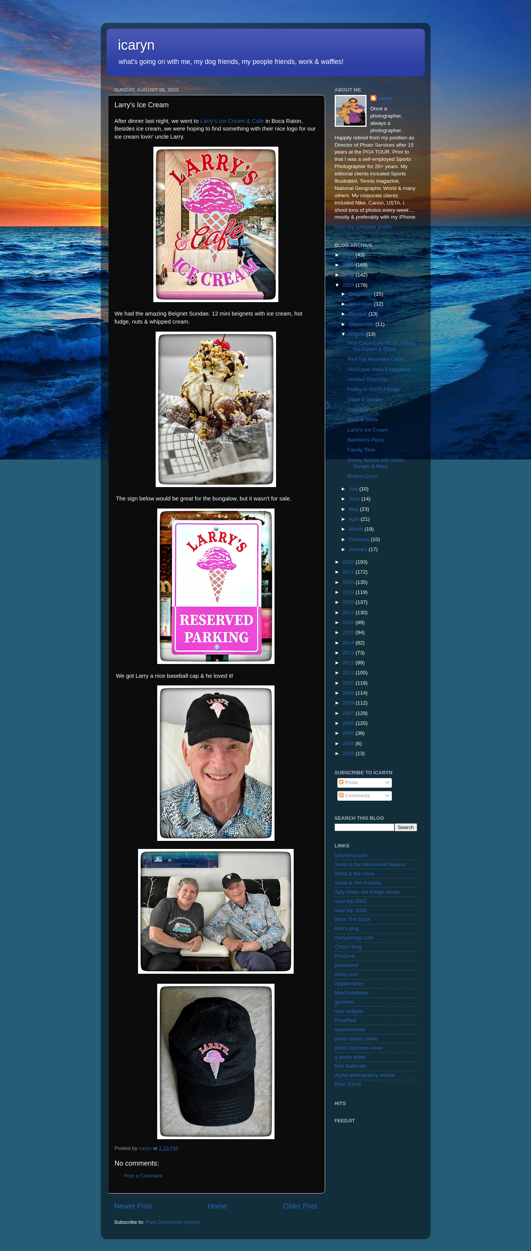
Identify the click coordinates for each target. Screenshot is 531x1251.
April (355, 519)
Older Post (300, 1206)
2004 (348, 743)
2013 (348, 653)
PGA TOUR (348, 1084)
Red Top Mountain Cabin (375, 359)
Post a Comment (143, 1176)
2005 (348, 733)
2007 (348, 713)
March (357, 529)
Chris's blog (348, 947)
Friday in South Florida (373, 389)
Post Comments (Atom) (172, 1222)
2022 (348, 562)
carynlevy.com (351, 855)
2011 (348, 672)
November (361, 304)
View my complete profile (363, 227)
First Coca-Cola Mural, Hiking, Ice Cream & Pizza (381, 346)
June (355, 499)
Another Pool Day (367, 379)
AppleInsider (349, 983)
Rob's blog (347, 928)
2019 (348, 592)
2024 (348, 275)
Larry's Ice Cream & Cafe (232, 121)
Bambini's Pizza (365, 440)
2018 (348, 602)
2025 (348, 265)
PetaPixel (346, 1020)
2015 (348, 632)
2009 (348, 693)
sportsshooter (350, 1029)
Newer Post (133, 1206)
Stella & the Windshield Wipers (370, 864)
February (360, 539)
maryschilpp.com (354, 937)
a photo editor (351, 1057)
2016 (348, 622)
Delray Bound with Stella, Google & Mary (376, 463)
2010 (348, 683)
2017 (348, 612)
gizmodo (344, 1002)
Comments (354, 795)
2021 (348, 572)
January (359, 549)
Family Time (361, 450)
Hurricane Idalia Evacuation (379, 369)
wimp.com (346, 974)
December (361, 294)
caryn (385, 98)
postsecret (346, 965)
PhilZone (345, 956)
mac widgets (349, 1011)
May (354, 509)
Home (217, 1206)
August (358, 334)
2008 (348, 703)
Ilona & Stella (362, 419)
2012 (348, 663)
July (354, 489)
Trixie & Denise (364, 399)
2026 (348, 255)
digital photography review (365, 1075)
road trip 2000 (351, 910)
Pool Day (357, 409)
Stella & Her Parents (358, 883)
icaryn (136, 45)
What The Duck (352, 919)
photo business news (359, 1048)
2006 (348, 723)
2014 (348, 643)
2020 (348, 582)
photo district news (356, 1039)
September (362, 324)
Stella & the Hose (355, 874)
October (359, 314)
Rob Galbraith (351, 1066)
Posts (348, 782)
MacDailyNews (352, 993)
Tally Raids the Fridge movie (367, 892)
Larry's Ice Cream (367, 430)
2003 (348, 753)
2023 (348, 285)
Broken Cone (362, 476)
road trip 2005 (351, 901)
